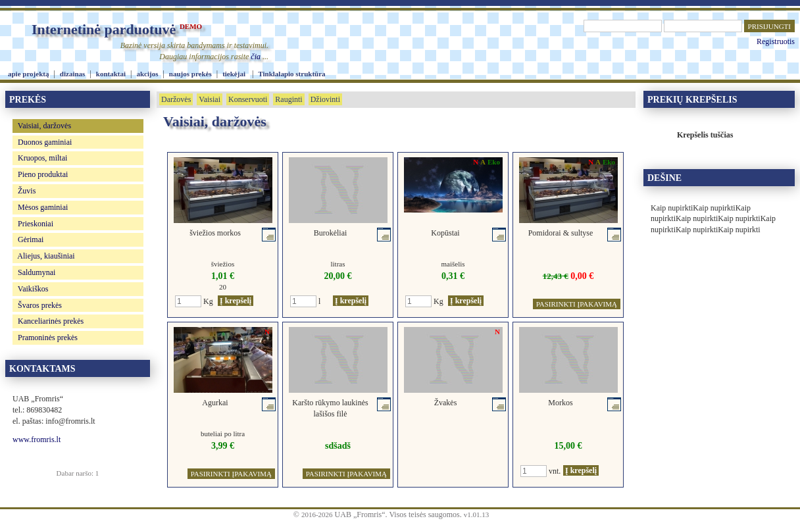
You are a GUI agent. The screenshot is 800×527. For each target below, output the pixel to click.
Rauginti (288, 99)
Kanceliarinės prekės (51, 321)
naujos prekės (190, 74)
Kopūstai (445, 233)
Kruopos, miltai (42, 158)
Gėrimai (30, 239)
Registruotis (776, 41)
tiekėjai (233, 74)
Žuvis (27, 190)
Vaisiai (209, 99)
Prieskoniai (35, 223)
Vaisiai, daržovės (44, 125)
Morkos (560, 402)
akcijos (147, 74)
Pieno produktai (43, 174)
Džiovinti (325, 99)
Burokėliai (330, 233)
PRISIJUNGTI (769, 26)
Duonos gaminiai (45, 142)
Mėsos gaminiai (43, 207)
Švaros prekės (40, 305)
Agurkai (215, 402)
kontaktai (111, 74)
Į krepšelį (235, 300)
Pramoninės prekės (48, 337)
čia (256, 56)
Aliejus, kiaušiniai (45, 256)
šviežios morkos (215, 233)
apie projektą (28, 74)
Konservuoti (247, 99)
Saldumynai (36, 272)
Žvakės (445, 402)
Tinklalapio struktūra (291, 74)
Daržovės (176, 99)
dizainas (73, 74)
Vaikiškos (33, 288)
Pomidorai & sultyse (560, 233)
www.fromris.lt (36, 439)
